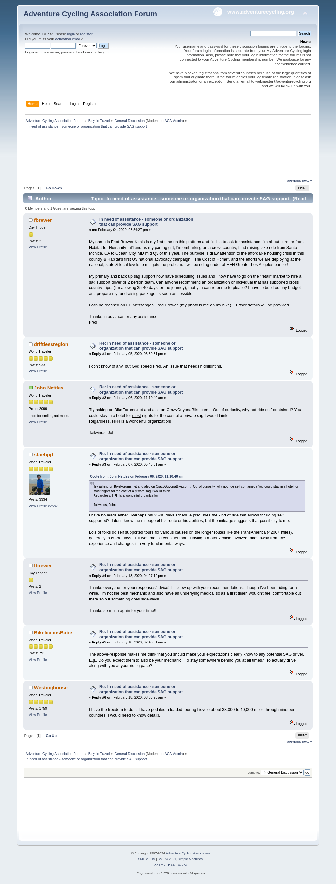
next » (307, 180)
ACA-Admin (174, 121)
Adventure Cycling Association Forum (90, 14)
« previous (292, 180)
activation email (67, 39)
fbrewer (43, 220)
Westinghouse (51, 687)
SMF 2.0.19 (146, 859)
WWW (53, 506)
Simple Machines (190, 859)
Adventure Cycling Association (188, 853)
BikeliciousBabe (53, 632)
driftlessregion (51, 344)
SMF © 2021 (167, 859)
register (86, 34)
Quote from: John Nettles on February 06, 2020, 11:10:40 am (136, 476)
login (71, 34)
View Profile (38, 247)
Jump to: (254, 772)
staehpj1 (44, 454)
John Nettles (49, 387)
